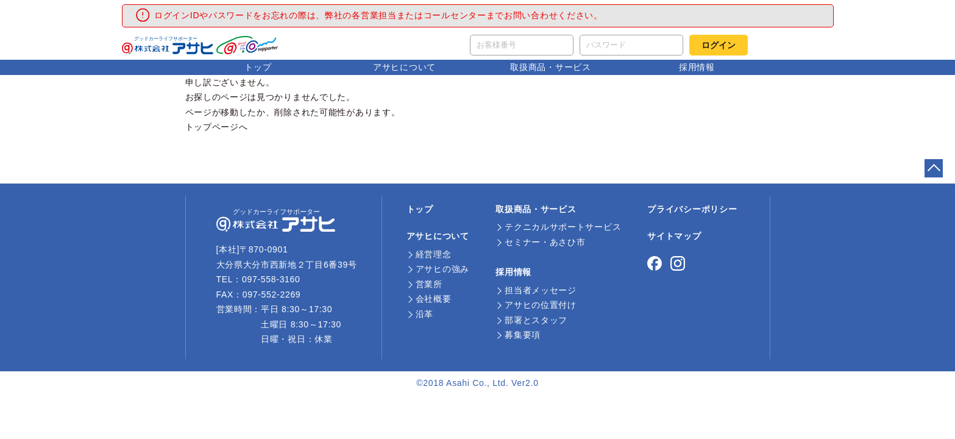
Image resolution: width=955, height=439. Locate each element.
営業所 (429, 284)
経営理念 (434, 254)
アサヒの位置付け (541, 305)
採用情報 (697, 67)
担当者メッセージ (541, 290)
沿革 (424, 314)
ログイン (718, 45)
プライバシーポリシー (692, 209)
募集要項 (523, 335)
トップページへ (216, 127)
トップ (257, 67)
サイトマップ (674, 236)
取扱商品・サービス (550, 67)
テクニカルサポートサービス (563, 227)
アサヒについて (404, 67)
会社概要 (434, 299)
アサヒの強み (442, 269)
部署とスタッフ (536, 320)
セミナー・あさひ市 (545, 242)
